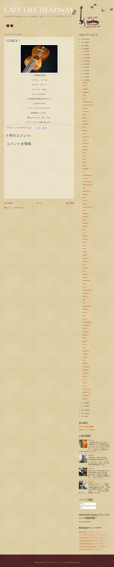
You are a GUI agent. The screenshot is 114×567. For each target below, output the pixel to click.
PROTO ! (86, 261)
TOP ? (85, 252)
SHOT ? (85, 383)
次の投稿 (8, 203)
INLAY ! (85, 204)
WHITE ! (85, 108)
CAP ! (84, 134)
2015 (83, 49)
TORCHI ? (86, 111)
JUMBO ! (86, 89)
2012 (83, 416)
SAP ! (84, 316)
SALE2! (85, 194)
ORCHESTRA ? (88, 105)
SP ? (84, 99)
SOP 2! (85, 83)
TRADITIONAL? (88, 207)
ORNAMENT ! (87, 322)
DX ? (84, 265)
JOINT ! (85, 319)
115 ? (84, 245)
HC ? (84, 127)
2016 (83, 45)
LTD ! (84, 380)
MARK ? (85, 131)
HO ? (84, 300)
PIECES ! (91, 440)
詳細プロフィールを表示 (87, 430)
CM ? (84, 159)
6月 (84, 70)
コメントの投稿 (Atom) (15, 208)
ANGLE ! (85, 297)
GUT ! (84, 115)
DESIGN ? (86, 214)
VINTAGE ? (86, 325)
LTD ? (84, 153)
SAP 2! (85, 312)
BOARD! (91, 455)
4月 (84, 77)
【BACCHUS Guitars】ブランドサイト (92, 541)
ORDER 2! (86, 92)
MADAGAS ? (87, 306)
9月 (84, 61)
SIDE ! (85, 166)
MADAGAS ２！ (88, 290)
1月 (84, 406)
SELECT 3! (86, 392)
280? (84, 348)
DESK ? (85, 121)
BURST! (91, 468)
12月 (84, 51)
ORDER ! (86, 373)
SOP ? (85, 86)
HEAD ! (85, 150)
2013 (83, 413)
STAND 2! (86, 293)
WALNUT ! (86, 395)
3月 (84, 80)
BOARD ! (86, 143)
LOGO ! (85, 226)
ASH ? (85, 201)
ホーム (39, 203)
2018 (83, 39)
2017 (83, 42)
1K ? (84, 188)
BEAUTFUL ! (87, 191)
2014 (83, 410)
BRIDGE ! (86, 169)
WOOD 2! (86, 137)
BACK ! (85, 386)
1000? (85, 338)
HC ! (84, 287)
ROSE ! (85, 399)
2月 (84, 403)
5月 (84, 74)
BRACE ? (91, 482)
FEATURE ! (86, 389)
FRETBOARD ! (88, 185)
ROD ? (85, 242)
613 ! (84, 229)
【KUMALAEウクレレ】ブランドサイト (92, 538)
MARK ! (85, 277)
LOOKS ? (86, 178)
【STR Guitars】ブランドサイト (90, 549)
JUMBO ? (86, 354)
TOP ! (84, 95)
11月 (84, 54)
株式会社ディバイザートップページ (91, 532)
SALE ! (85, 220)
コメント (84, 507)
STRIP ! (85, 236)
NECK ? (85, 341)
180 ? (84, 198)
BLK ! (84, 162)
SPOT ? (85, 328)
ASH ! (84, 271)
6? (83, 172)
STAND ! (85, 335)
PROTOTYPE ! (87, 182)
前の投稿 (70, 203)
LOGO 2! (86, 223)
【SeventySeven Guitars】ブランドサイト (93, 546)
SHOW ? (85, 309)
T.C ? (84, 233)
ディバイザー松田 (87, 426)
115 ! (84, 303)
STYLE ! (85, 239)
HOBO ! (85, 363)
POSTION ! (86, 367)
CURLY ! (85, 274)
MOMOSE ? (87, 280)
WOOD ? (86, 146)
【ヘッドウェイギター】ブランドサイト (92, 535)
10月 (84, 58)
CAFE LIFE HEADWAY (39, 10)
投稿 (82, 504)
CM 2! (84, 156)
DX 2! (84, 344)
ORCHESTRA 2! (88, 102)
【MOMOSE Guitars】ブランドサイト (91, 544)
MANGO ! (86, 370)
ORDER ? (86, 124)
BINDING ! (86, 351)
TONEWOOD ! (87, 175)
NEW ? (85, 118)
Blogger (76, 562)
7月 (84, 67)
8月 (84, 64)
